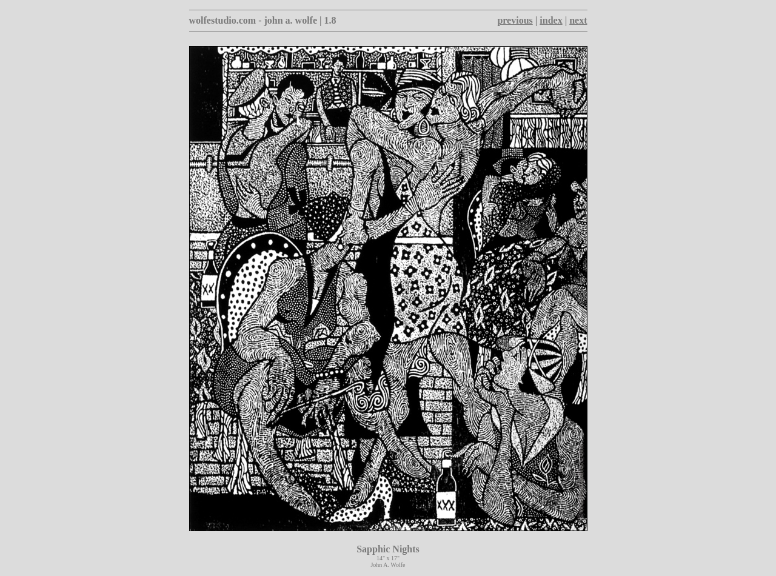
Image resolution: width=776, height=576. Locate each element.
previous (514, 20)
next (578, 20)
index (551, 20)
